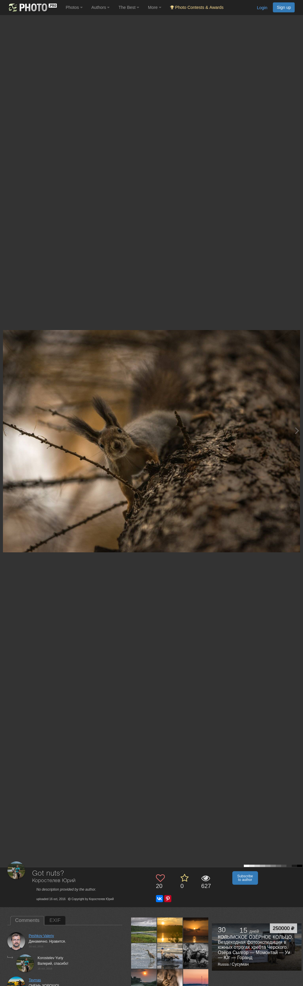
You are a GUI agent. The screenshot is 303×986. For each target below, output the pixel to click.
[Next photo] (297, 430)
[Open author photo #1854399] (170, 930)
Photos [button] (74, 7)
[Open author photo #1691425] (144, 982)
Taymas (35, 980)
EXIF (55, 920)
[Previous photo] (6, 430)
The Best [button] (128, 7)
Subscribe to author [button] (245, 878)
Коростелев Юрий (54, 881)
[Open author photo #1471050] (170, 982)
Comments (27, 920)
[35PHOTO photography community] (32, 7)
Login (262, 8)
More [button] (154, 7)
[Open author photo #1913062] (144, 930)
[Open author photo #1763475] (196, 930)
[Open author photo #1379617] (196, 982)
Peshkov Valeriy (41, 936)
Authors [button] (100, 7)
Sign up (284, 7)
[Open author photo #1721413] (144, 956)
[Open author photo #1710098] (170, 956)
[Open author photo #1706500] (196, 956)
